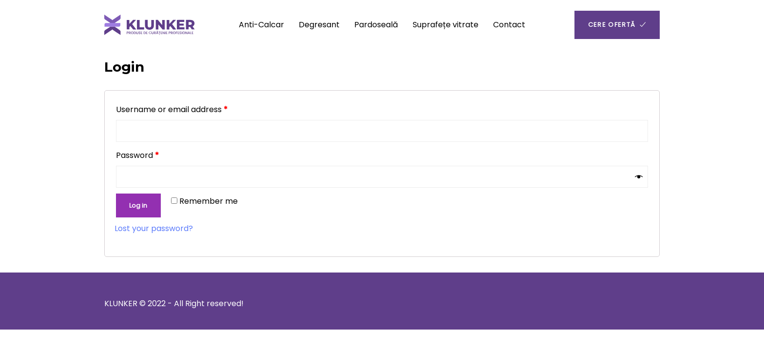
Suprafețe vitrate (445, 24)
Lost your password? (154, 228)
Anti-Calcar (261, 24)
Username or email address (172, 109)
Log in (138, 205)
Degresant (319, 24)
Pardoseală (376, 24)
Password (137, 155)
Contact (509, 24)
